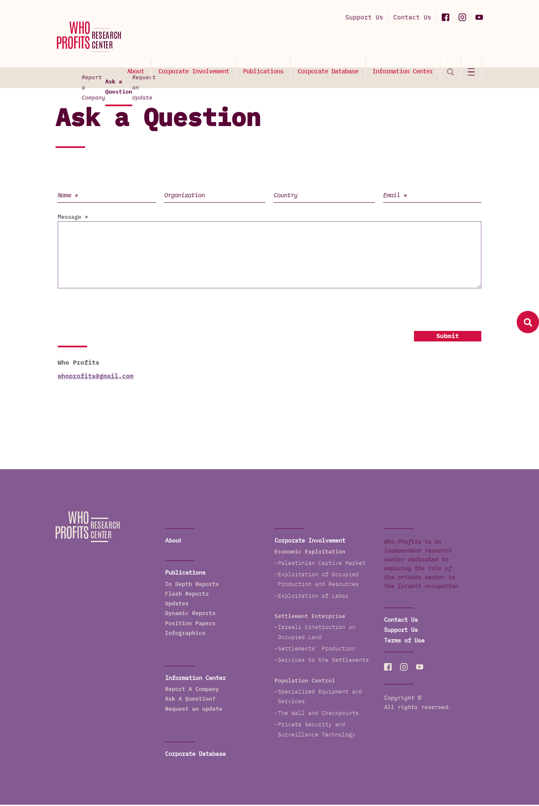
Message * (73, 218)
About (139, 45)
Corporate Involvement (197, 45)
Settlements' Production (316, 649)
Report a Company (141, 78)
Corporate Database (330, 45)
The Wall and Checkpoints (318, 713)
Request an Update (395, 78)
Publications (266, 45)
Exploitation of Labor (313, 596)
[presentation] (120, 310)
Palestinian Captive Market (322, 563)
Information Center (404, 45)
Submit (447, 337)
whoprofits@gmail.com (95, 377)
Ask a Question (267, 82)
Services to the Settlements (323, 661)
